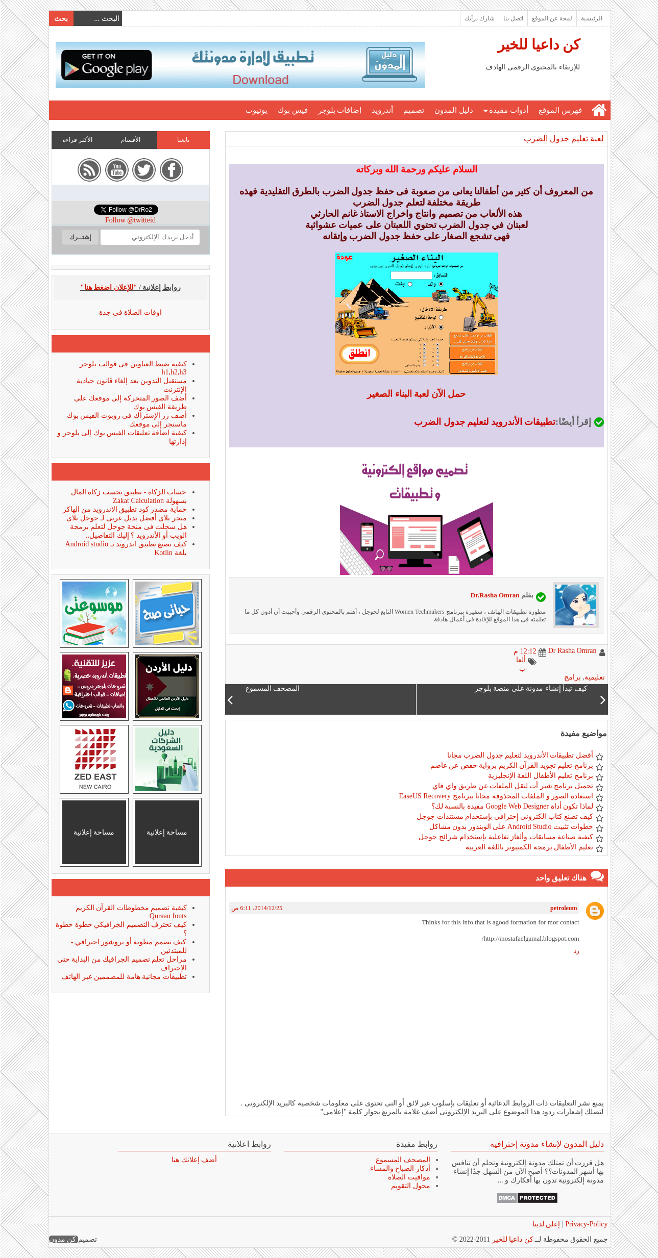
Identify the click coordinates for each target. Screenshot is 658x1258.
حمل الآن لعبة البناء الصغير (416, 394)
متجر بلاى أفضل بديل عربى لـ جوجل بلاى (126, 518)
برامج (572, 677)
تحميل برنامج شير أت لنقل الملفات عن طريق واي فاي (512, 786)
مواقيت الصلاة (408, 1177)
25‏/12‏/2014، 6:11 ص (256, 908)
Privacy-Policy (585, 1224)
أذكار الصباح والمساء (400, 1168)
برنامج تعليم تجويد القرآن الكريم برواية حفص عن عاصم (511, 765)
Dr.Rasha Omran (494, 595)
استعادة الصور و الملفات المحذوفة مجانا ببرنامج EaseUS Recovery (496, 796)
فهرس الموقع (559, 110)
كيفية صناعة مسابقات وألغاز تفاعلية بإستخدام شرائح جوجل (505, 837)
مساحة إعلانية (166, 832)
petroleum (563, 908)
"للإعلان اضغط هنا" (108, 287)
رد (576, 950)
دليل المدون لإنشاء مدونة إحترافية (546, 1144)
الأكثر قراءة (77, 139)
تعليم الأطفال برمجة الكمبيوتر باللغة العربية (529, 847)
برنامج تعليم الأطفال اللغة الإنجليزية (540, 775)
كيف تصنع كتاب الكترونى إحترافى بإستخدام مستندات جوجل (504, 816)
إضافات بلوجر (339, 110)
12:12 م (524, 651)
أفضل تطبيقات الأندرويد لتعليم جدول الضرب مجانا (520, 755)
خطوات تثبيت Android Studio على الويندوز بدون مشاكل (511, 827)
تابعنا (183, 139)
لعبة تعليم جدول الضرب (563, 138)
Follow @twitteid (130, 220)
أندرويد (382, 110)
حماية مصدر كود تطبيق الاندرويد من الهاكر (124, 509)
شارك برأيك (479, 18)
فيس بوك (292, 110)
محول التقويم (410, 1186)
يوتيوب (256, 110)
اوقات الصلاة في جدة (130, 312)
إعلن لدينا (546, 1224)
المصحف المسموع (402, 1160)
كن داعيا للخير (538, 45)
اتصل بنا (513, 18)
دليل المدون (453, 110)
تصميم (413, 110)
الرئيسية (591, 18)
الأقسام (130, 139)
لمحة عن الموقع (551, 18)
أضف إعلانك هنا (193, 1160)
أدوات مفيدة (508, 110)
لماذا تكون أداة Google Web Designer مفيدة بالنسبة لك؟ (512, 806)
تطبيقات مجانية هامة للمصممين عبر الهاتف (123, 976)
